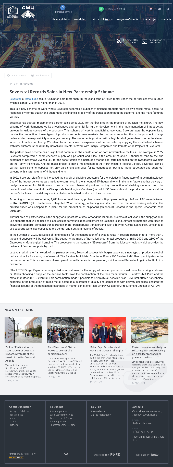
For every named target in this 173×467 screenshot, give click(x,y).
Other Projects (150, 19)
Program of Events (127, 19)
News (12, 418)
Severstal (15, 99)
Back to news (16, 75)
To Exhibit (79, 19)
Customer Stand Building (63, 425)
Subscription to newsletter (153, 41)
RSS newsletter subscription (127, 41)
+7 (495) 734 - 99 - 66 (142, 431)
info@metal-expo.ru (141, 423)
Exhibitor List (106, 19)
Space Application (59, 411)
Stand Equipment (58, 421)
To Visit (91, 19)
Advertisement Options (62, 418)
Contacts (166, 19)
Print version (40, 75)
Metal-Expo (31, 99)
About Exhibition (61, 19)
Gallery (12, 421)
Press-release (16, 414)
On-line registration (101, 414)
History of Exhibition (19, 411)
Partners (13, 425)
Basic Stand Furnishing (61, 414)
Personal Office (63, 11)
